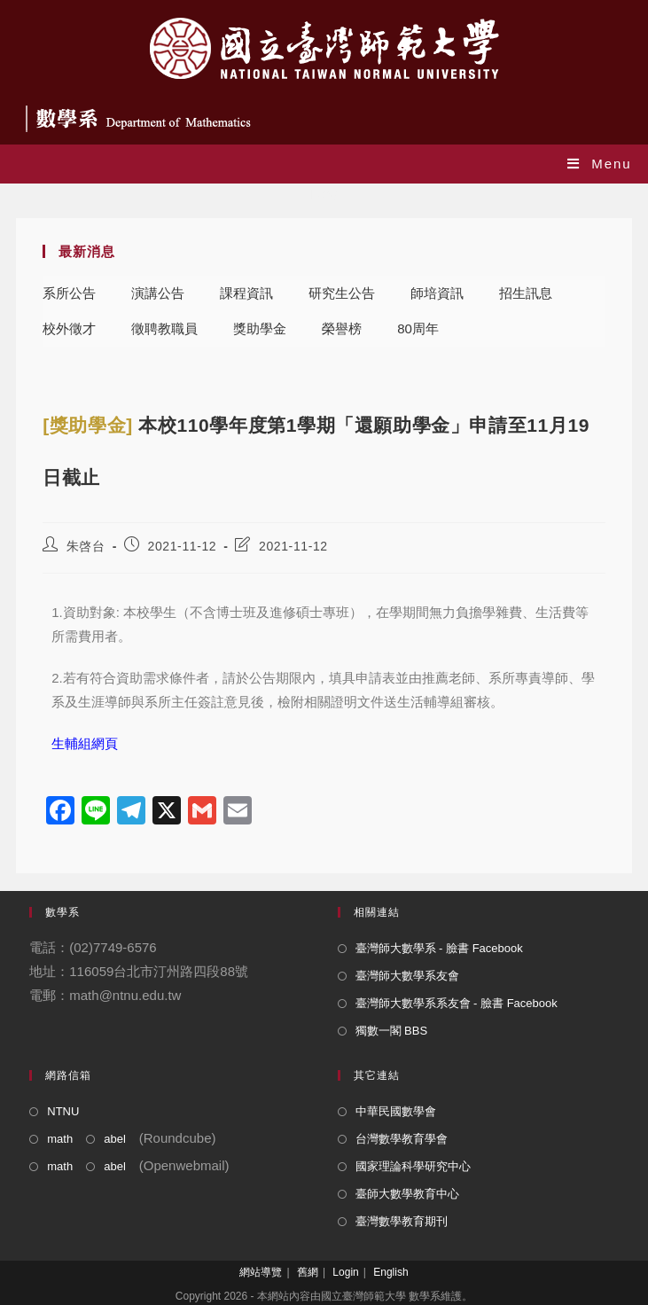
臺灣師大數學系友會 (407, 975)
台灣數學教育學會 (401, 1138)
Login (345, 1272)
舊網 (307, 1272)
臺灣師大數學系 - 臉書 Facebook (439, 948)
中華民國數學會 (395, 1111)
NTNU (63, 1111)
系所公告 (69, 293)
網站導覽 (260, 1272)
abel (115, 1138)
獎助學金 (259, 328)
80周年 (418, 328)
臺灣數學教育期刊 (401, 1221)
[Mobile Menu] (599, 163)
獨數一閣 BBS (391, 1030)
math (60, 1138)
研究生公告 (341, 293)
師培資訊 (437, 293)
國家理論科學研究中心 (413, 1166)
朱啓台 (85, 546)
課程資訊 (246, 293)
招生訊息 (525, 293)
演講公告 (157, 293)
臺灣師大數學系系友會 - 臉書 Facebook (456, 1003)
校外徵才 (69, 328)
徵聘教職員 (164, 328)
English (390, 1272)
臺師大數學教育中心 (407, 1193)
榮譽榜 (342, 328)
